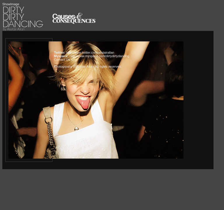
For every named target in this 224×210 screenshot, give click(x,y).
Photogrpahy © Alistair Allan (74, 66)
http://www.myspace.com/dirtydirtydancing (99, 56)
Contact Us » (63, 59)
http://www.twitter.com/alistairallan (90, 52)
